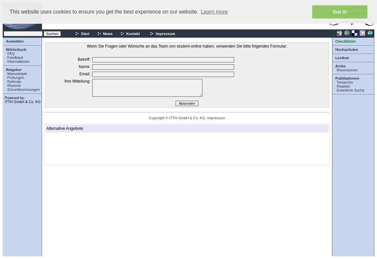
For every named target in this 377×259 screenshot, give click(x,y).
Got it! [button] (340, 12)
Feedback (15, 57)
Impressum (162, 34)
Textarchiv (345, 82)
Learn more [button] (214, 12)
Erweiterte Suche (350, 90)
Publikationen (347, 78)
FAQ (11, 54)
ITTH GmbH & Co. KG (23, 102)
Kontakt (130, 34)
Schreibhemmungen (23, 90)
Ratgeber (14, 70)
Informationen (18, 61)
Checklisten (345, 41)
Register (343, 86)
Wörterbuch (16, 50)
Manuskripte (17, 74)
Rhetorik (14, 86)
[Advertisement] (79, 149)
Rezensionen (347, 70)
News (105, 34)
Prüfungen (15, 78)
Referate (14, 82)
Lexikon (342, 58)
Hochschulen (346, 50)
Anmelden (14, 41)
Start (82, 34)
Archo (340, 66)
